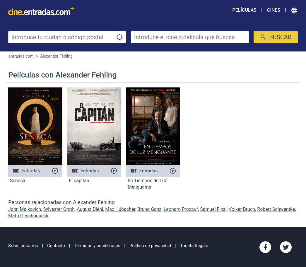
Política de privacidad (150, 245)
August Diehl (90, 209)
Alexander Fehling (56, 56)
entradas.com (21, 56)
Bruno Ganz (149, 209)
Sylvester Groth (59, 209)
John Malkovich (24, 209)
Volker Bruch (242, 209)
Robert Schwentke (276, 209)
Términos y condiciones (97, 245)
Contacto (56, 245)
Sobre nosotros (23, 245)
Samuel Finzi (213, 209)
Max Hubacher (120, 209)
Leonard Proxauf (181, 209)
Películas (245, 10)
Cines (273, 10)
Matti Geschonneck (28, 215)
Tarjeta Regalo (194, 245)
